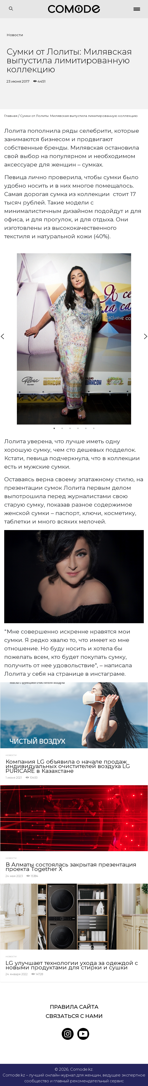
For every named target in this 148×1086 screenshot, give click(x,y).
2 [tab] (62, 428)
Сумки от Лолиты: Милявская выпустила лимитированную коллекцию (79, 116)
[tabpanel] (74, 339)
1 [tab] (54, 428)
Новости (15, 35)
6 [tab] (94, 428)
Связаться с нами (74, 1016)
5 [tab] (86, 428)
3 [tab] (70, 428)
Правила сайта (74, 1007)
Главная (10, 116)
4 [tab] (78, 428)
